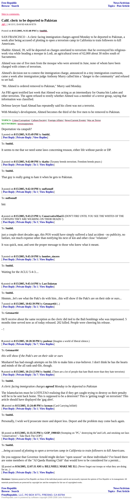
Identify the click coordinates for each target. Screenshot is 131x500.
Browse (6, 6)
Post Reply (9, 137)
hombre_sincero (50, 256)
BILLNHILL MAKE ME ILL (61, 466)
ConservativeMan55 (53, 216)
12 (3, 466)
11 (3, 432)
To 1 (35, 164)
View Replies (40, 137)
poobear (47, 341)
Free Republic (9, 3)
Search (15, 6)
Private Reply (24, 137)
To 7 (35, 344)
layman (48, 405)
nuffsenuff (47, 189)
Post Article (123, 6)
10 (3, 405)
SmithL (46, 134)
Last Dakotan (49, 283)
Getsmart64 (49, 303)
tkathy (45, 161)
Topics (111, 6)
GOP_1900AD (52, 432)
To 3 (35, 222)
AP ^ (4, 24)
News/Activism (121, 3)
